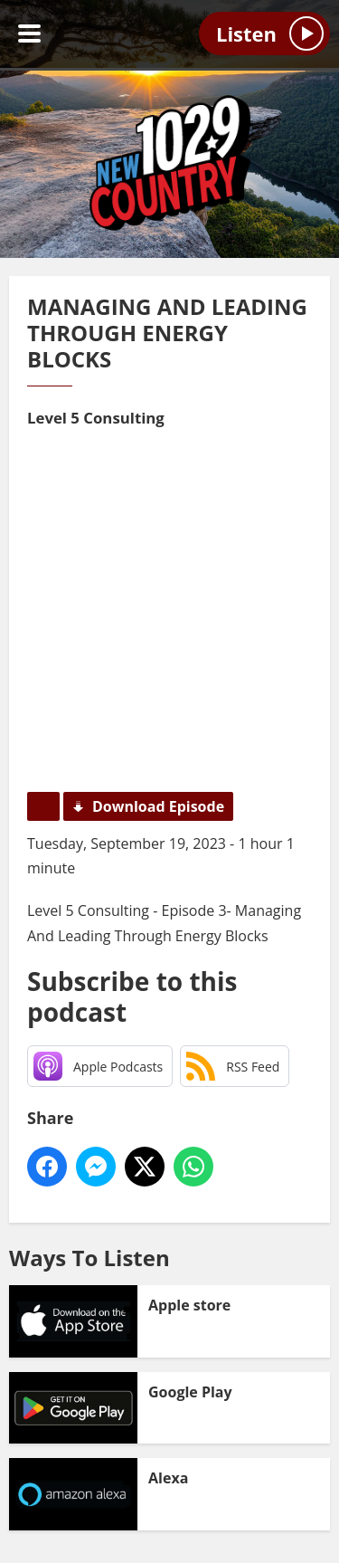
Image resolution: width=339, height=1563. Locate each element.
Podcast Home (43, 806)
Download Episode (158, 806)
